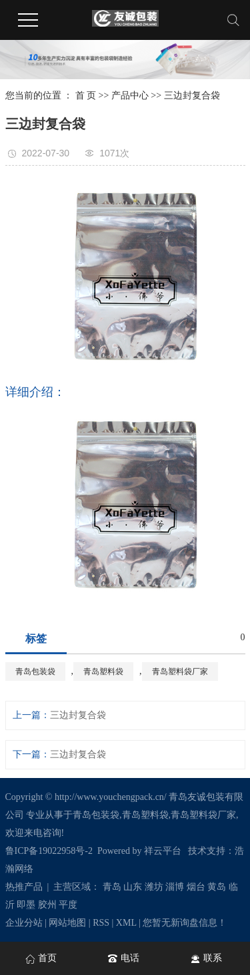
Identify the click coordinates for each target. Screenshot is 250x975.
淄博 (174, 887)
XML (126, 923)
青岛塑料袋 (103, 671)
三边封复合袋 (192, 95)
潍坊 (154, 887)
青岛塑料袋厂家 (180, 671)
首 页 (86, 95)
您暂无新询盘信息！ (185, 923)
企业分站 (24, 923)
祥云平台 (162, 851)
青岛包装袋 (35, 671)
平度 (68, 905)
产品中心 (130, 95)
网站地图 (67, 923)
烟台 (196, 887)
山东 (132, 887)
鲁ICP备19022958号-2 (49, 851)
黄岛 (216, 887)
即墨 (26, 905)
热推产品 (24, 887)
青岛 (112, 887)
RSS (101, 923)
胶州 (47, 905)
